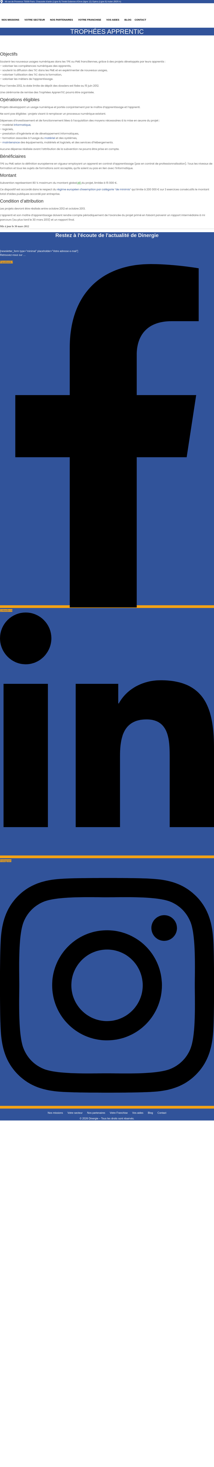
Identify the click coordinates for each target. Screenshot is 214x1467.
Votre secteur (34, 19)
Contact (140, 19)
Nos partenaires (61, 19)
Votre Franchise (89, 19)
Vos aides (112, 19)
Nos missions (10, 19)
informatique (22, 125)
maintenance (11, 142)
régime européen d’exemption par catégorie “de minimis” (94, 189)
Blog (127, 19)
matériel (49, 138)
